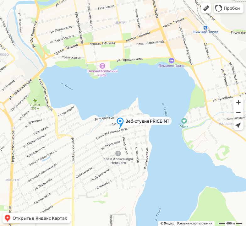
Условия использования (194, 223)
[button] (206, 8)
